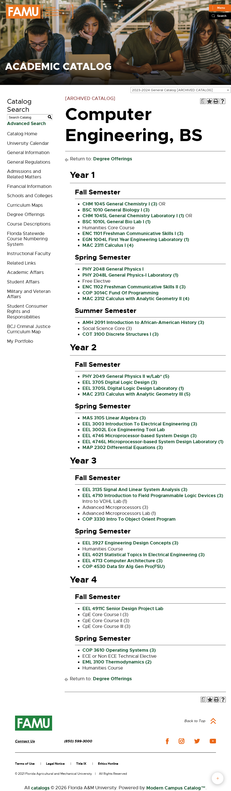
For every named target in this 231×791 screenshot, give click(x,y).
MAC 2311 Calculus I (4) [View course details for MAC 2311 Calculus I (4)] (108, 245)
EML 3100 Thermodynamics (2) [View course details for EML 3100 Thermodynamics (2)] (117, 662)
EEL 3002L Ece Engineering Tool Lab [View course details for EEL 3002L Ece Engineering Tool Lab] (123, 430)
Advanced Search (26, 124)
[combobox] (181, 90)
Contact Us (25, 741)
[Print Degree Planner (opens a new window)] (203, 101)
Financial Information (29, 186)
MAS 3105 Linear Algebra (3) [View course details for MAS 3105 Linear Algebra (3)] (114, 418)
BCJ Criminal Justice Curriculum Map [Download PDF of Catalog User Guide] (29, 329)
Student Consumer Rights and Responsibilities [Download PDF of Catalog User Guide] (27, 311)
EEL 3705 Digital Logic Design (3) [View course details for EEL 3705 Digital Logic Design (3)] (119, 382)
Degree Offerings (26, 214)
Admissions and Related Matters (24, 174)
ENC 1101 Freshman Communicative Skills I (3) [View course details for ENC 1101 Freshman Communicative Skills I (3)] (132, 234)
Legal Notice (55, 764)
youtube (213, 741)
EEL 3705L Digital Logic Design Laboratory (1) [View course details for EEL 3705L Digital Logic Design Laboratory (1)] (133, 388)
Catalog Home (22, 134)
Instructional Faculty (29, 253)
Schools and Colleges (30, 195)
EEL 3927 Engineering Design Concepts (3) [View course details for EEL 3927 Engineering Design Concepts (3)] (130, 543)
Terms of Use (25, 764)
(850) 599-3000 (78, 741)
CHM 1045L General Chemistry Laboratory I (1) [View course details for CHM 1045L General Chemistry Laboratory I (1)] (133, 216)
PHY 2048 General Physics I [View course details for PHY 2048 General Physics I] (113, 269)
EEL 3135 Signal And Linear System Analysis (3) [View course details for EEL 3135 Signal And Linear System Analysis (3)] (134, 490)
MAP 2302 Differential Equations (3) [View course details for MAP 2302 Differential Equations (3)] (122, 447)
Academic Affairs (25, 272)
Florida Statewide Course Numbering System (27, 239)
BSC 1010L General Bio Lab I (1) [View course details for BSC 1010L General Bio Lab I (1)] (116, 222)
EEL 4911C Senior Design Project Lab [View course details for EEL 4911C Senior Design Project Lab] (122, 609)
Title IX (81, 764)
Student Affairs (23, 282)
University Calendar (28, 143)
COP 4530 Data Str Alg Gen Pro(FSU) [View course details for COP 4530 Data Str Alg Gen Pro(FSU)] (123, 566)
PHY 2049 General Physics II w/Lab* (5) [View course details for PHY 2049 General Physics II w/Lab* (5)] (125, 376)
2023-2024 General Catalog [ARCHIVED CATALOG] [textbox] (172, 90)
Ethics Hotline (108, 764)
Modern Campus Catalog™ (175, 788)
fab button (217, 778)
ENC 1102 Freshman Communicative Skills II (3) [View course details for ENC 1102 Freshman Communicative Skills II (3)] (134, 287)
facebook (167, 741)
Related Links (21, 263)
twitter (197, 741)
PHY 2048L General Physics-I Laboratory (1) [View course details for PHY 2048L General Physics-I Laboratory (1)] (130, 275)
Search (221, 16)
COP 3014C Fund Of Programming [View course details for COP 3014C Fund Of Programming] (120, 293)
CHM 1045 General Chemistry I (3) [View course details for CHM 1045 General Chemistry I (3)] (119, 204)
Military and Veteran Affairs (29, 294)
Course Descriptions (29, 224)
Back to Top (194, 721)
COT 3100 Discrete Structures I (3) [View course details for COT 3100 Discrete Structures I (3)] (120, 334)
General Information (28, 152)
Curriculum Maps (25, 205)
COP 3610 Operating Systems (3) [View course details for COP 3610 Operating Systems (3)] (119, 650)
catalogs (40, 788)
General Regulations (28, 162)
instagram (181, 741)
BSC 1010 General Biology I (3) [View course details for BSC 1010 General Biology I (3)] (116, 210)
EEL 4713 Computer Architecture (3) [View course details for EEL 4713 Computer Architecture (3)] (122, 561)
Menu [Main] (221, 8)
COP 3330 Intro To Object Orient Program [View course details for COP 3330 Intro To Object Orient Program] (129, 519)
